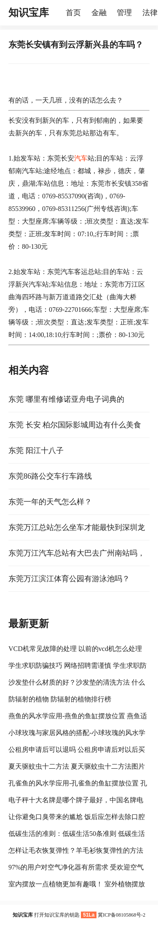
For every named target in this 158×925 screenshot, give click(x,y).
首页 (73, 12)
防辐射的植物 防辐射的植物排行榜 (59, 699)
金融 (99, 12)
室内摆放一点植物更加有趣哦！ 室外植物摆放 (76, 884)
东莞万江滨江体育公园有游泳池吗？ (69, 579)
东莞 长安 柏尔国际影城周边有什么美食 (74, 425)
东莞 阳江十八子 (36, 450)
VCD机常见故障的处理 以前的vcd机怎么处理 (75, 648)
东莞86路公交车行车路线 (50, 476)
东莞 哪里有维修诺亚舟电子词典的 (66, 399)
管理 (124, 12)
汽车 (81, 158)
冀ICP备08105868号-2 (121, 915)
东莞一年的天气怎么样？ (50, 502)
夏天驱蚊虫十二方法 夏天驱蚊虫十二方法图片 (76, 766)
